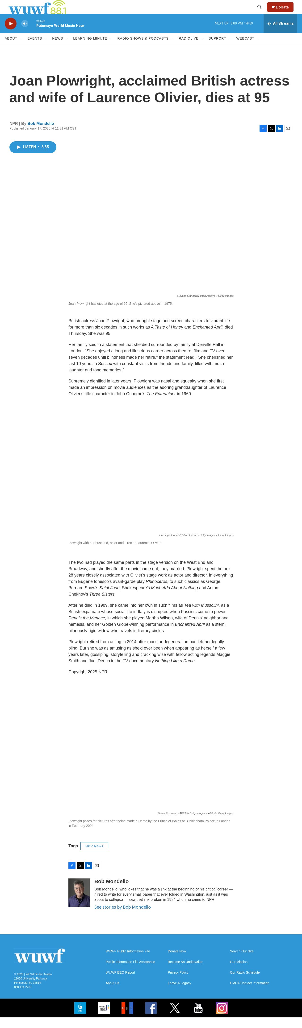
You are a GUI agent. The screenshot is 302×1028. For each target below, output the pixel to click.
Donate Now (177, 962)
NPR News (94, 857)
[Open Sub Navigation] (21, 49)
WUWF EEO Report (120, 983)
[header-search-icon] (261, 12)
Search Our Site (242, 962)
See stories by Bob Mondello (122, 917)
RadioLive (189, 49)
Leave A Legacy (179, 993)
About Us (112, 993)
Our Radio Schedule (245, 983)
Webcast (245, 49)
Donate (285, 12)
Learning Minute (90, 49)
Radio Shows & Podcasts (142, 49)
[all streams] (280, 34)
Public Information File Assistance (130, 972)
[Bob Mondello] (79, 903)
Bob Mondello (41, 134)
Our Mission (239, 972)
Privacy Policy (178, 983)
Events (34, 49)
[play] (10, 34)
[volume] (25, 34)
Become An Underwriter (185, 972)
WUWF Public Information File (128, 962)
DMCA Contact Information (249, 993)
